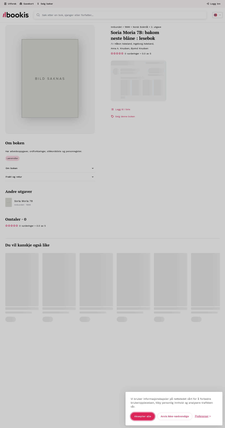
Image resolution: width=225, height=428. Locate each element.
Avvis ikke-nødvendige (175, 413)
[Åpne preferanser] (203, 414)
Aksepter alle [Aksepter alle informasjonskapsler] (142, 413)
